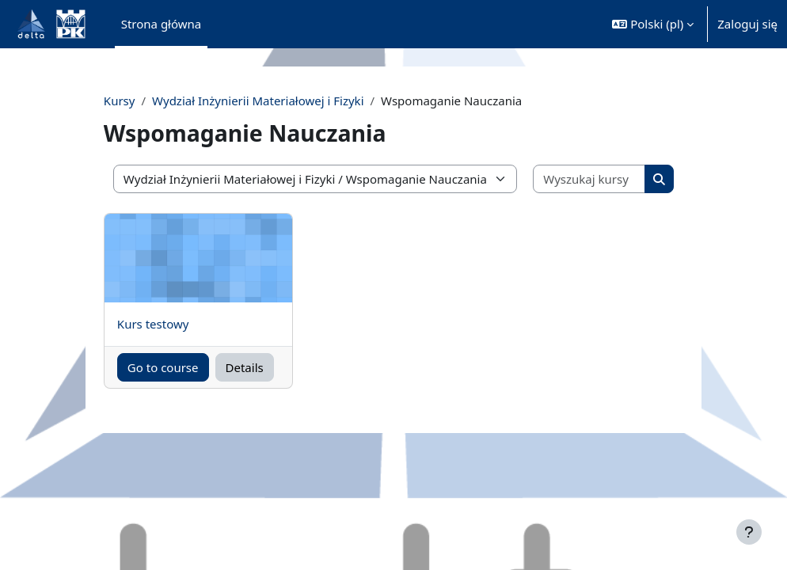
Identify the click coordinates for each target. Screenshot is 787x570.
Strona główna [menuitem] (161, 24)
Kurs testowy (177, 324)
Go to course (181, 376)
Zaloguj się (747, 24)
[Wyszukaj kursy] (572, 179)
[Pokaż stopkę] (749, 532)
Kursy (143, 100)
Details (257, 367)
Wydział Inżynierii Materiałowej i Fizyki (281, 100)
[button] (653, 24)
